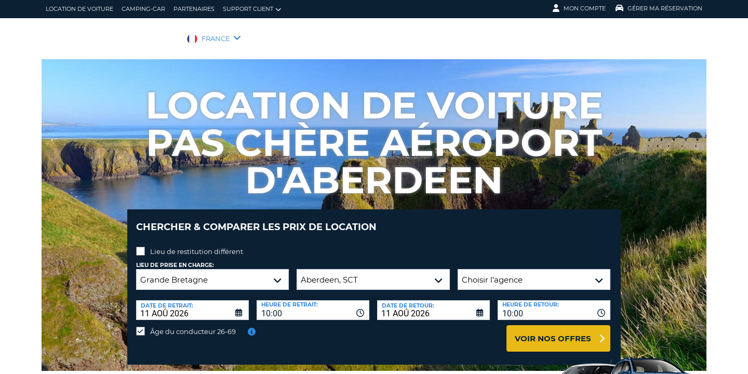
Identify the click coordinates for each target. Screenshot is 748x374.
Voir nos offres (553, 331)
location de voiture (79, 8)
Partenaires (194, 8)
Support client (252, 9)
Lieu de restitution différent (196, 243)
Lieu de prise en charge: (175, 257)
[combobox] (313, 302)
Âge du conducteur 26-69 (193, 323)
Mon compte (579, 8)
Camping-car (143, 8)
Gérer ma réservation (659, 8)
